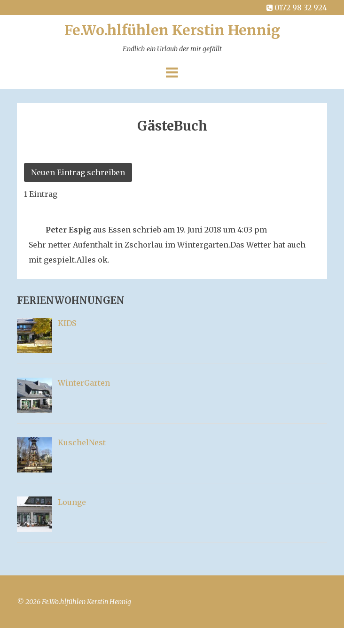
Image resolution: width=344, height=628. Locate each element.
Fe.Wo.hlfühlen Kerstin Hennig (172, 39)
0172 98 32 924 (296, 7)
